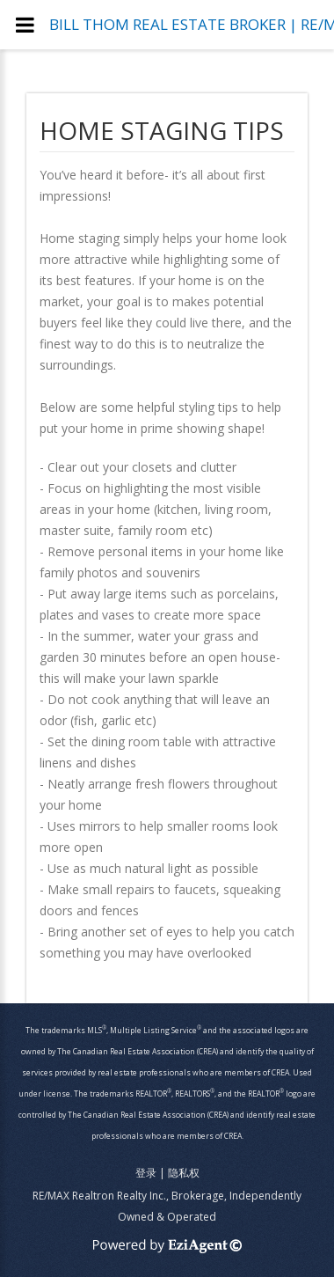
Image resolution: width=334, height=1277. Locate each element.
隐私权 (184, 1172)
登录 (145, 1172)
